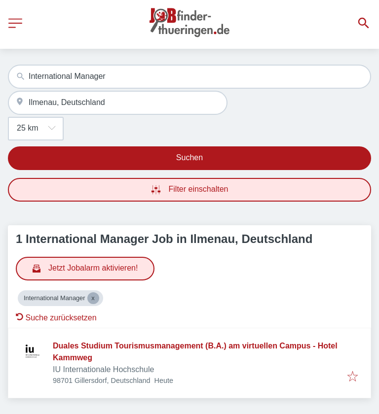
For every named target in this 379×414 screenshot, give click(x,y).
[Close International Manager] (93, 298)
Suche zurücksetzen (56, 317)
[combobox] (189, 77)
